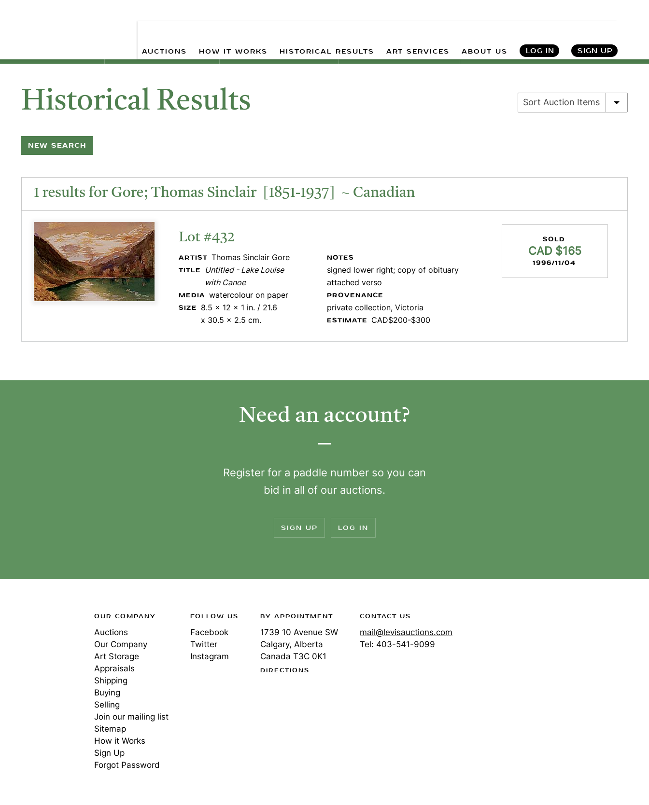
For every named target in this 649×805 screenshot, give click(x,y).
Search (632, 29)
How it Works (119, 741)
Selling (107, 704)
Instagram (209, 656)
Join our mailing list (131, 717)
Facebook (209, 632)
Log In (540, 29)
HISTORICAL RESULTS (327, 29)
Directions (285, 670)
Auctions (111, 632)
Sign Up (595, 29)
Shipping (110, 680)
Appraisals (114, 668)
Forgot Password (127, 765)
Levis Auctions (43, 21)
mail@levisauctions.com (406, 632)
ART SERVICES (418, 29)
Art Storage (116, 656)
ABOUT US (485, 29)
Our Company (120, 644)
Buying (107, 692)
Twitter (203, 644)
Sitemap (110, 729)
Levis (41, 651)
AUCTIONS (164, 29)
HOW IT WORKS (233, 29)
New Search (57, 145)
